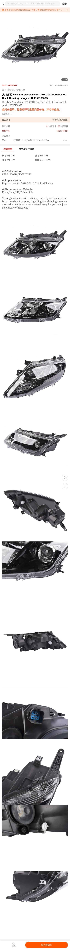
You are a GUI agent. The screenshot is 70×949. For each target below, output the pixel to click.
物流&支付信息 (26, 149)
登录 (64, 3)
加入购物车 (46, 945)
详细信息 (7, 149)
